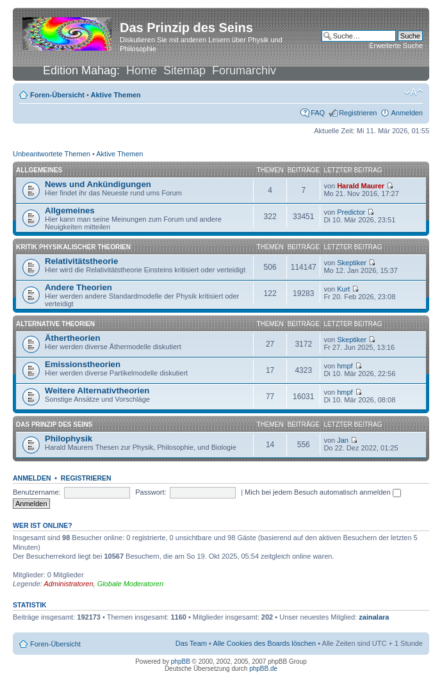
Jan (342, 440)
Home (141, 70)
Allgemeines (39, 170)
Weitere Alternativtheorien (97, 390)
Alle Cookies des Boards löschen (264, 643)
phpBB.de (263, 668)
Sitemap (184, 70)
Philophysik (68, 438)
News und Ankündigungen (98, 184)
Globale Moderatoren (130, 584)
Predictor (351, 212)
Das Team (191, 643)
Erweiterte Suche (396, 45)
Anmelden (407, 113)
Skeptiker (351, 263)
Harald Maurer (360, 186)
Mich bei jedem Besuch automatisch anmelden (323, 492)
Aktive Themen (116, 95)
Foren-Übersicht (57, 95)
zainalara (374, 617)
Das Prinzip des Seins (54, 424)
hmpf (344, 366)
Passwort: (150, 492)
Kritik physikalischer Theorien (73, 247)
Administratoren (69, 584)
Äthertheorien (72, 338)
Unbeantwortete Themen (51, 154)
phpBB (180, 661)
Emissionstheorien (82, 364)
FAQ (318, 113)
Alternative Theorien (55, 323)
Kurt (343, 289)
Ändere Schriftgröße (413, 92)
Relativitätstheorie (81, 261)
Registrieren (358, 113)
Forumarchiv (244, 70)
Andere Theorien (78, 287)
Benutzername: (37, 492)
